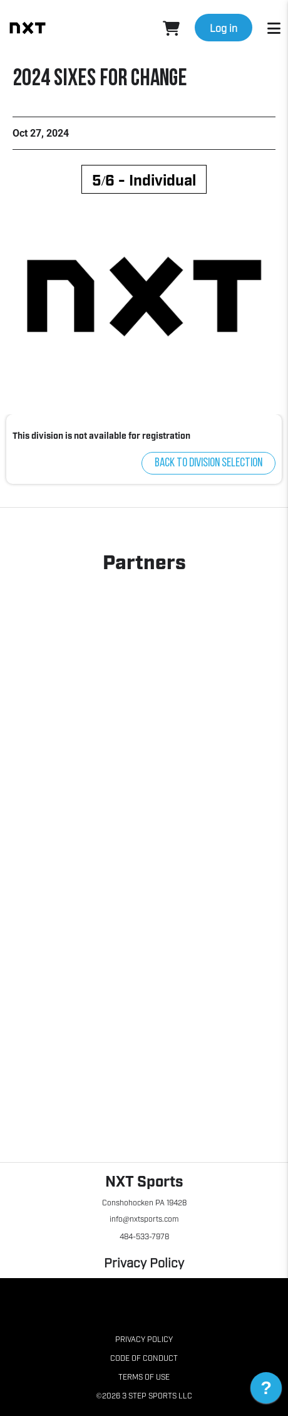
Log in (223, 27)
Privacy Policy (144, 1262)
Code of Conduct (144, 1357)
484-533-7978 (144, 1236)
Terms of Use (144, 1376)
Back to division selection (208, 463)
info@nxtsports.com (144, 1218)
